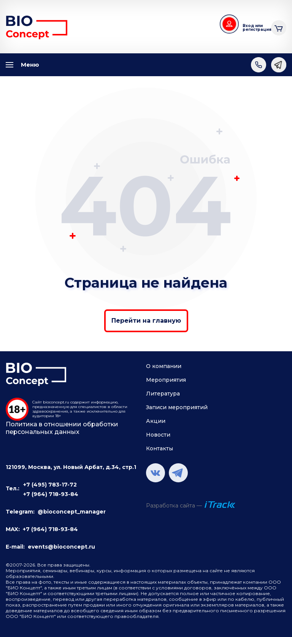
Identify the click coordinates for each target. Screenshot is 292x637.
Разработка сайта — (174, 505)
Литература (163, 393)
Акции (155, 421)
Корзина (278, 27)
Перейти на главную (146, 320)
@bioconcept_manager (72, 511)
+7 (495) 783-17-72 (50, 484)
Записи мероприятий (177, 407)
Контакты (159, 448)
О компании (163, 366)
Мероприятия (166, 379)
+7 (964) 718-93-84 (50, 494)
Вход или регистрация (254, 27)
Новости (158, 434)
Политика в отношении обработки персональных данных (62, 428)
